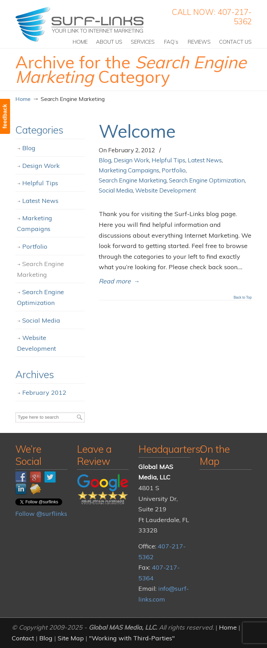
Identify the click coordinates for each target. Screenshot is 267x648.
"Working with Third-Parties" (132, 638)
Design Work (131, 160)
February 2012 (44, 393)
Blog (105, 160)
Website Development (165, 190)
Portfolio (174, 170)
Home (23, 98)
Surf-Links (80, 24)
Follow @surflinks (41, 514)
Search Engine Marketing (133, 180)
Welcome (137, 131)
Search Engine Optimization (207, 180)
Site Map (71, 638)
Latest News (205, 160)
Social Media (116, 190)
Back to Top (243, 297)
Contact (23, 638)
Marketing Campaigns (129, 170)
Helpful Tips (168, 160)
